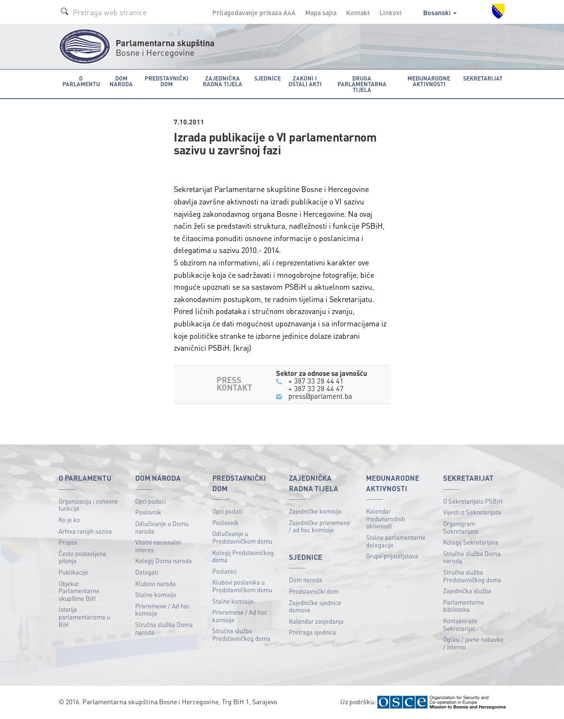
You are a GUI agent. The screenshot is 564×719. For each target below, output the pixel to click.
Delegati (146, 572)
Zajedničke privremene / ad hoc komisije (319, 526)
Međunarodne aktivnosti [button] (429, 80)
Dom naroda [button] (120, 80)
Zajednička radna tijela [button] (221, 80)
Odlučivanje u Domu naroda (161, 527)
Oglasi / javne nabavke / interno (473, 643)
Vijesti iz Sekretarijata (472, 512)
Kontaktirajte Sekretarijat (460, 624)
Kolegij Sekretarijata (470, 542)
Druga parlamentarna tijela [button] (361, 83)
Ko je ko (69, 519)
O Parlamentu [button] (80, 80)
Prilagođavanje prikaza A (254, 12)
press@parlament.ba (320, 396)
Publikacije (73, 572)
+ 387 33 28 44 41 (316, 380)
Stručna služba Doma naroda (164, 628)
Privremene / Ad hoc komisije (162, 609)
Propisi (68, 542)
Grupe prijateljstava (392, 556)
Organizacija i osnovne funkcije (88, 504)
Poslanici (224, 571)
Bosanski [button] (440, 12)
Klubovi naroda (155, 583)
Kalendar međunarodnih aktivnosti (385, 518)
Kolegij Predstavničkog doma (243, 556)
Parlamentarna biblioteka (463, 605)
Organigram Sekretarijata (460, 527)
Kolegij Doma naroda (163, 561)
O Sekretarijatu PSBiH (473, 500)
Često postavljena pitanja (82, 557)
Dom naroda (305, 580)
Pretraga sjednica (312, 632)
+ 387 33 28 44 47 (316, 388)
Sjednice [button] (266, 77)
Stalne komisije (156, 594)
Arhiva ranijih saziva (85, 531)
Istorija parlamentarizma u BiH (84, 616)
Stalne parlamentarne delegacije (395, 541)
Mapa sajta (320, 12)
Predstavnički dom (313, 591)
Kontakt (358, 12)
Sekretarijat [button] (483, 77)
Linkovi (390, 12)
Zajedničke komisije (315, 511)
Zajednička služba (467, 591)
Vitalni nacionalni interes (158, 546)
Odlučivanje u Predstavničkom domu (242, 537)
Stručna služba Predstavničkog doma (241, 634)
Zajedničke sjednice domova (315, 606)
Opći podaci (150, 500)
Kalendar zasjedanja (316, 621)
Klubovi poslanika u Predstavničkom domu (242, 586)
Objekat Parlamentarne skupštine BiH (79, 590)
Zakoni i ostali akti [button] (303, 80)
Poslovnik (148, 512)
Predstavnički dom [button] (165, 80)
